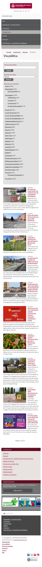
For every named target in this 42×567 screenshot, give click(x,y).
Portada (8, 52)
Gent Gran (8, 135)
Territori (8, 172)
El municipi (5, 28)
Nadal (7, 152)
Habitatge (8, 138)
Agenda (5, 456)
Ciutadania (9, 95)
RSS (21, 47)
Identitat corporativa (9, 474)
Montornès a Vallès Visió (11, 464)
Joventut (8, 147)
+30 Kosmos (12, 97)
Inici (3, 21)
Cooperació (12, 103)
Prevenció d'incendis (15, 175)
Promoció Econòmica (12, 164)
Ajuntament (9, 89)
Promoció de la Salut (15, 106)
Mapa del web (6, 542)
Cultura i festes (10, 124)
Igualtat (8, 141)
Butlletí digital (7, 472)
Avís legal (4, 548)
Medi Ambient (10, 150)
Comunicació (6, 32)
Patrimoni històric (11, 158)
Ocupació (8, 155)
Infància (8, 144)
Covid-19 (8, 110)
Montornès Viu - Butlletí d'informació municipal (18, 458)
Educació (8, 127)
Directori (5, 39)
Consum (11, 100)
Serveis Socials (10, 170)
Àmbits (4, 36)
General (8, 133)
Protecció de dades (7, 546)
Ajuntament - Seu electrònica (11, 25)
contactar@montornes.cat (20, 540)
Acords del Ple (13, 91)
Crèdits (4, 550)
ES (23, 11)
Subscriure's (17, 491)
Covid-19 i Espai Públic (12, 115)
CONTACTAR (18, 11)
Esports (8, 130)
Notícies (25, 52)
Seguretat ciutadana (12, 167)
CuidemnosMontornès (13, 121)
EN (26, 11)
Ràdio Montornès (8, 461)
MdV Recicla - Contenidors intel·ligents (14, 43)
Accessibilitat (6, 544)
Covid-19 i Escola (11, 113)
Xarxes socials (7, 466)
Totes (7, 86)
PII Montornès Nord (12, 161)
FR (28, 11)
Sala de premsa (8, 469)
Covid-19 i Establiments (13, 118)
